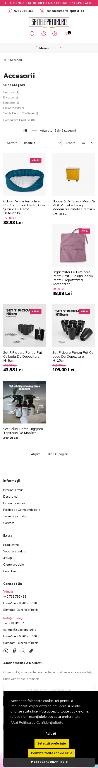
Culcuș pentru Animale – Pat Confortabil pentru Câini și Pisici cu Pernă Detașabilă (24, 207)
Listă (34, 130)
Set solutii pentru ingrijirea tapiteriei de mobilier (23, 431)
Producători (11, 545)
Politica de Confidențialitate (21, 509)
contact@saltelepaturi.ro (19, 629)
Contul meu (10, 571)
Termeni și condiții (15, 516)
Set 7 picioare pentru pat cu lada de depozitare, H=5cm (22, 357)
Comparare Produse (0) (19, 120)
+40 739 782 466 (14, 596)
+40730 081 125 (14, 623)
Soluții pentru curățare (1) (20, 113)
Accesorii (16, 60)
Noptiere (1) (11, 102)
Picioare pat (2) (13, 108)
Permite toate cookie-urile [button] (51, 753)
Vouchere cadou (14, 551)
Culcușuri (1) (11, 92)
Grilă (25, 130)
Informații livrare (14, 503)
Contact (8, 523)
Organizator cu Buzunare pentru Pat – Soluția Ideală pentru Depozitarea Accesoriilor (72, 278)
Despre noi (10, 496)
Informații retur (13, 490)
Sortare (12, 143)
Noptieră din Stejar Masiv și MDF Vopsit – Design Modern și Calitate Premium (73, 205)
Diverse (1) (10, 97)
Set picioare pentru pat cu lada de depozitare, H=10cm (72, 357)
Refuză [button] (50, 734)
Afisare (70, 143)
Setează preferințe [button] (51, 743)
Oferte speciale (13, 564)
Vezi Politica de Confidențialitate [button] (37, 722)
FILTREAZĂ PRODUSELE (49, 762)
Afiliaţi (7, 558)
